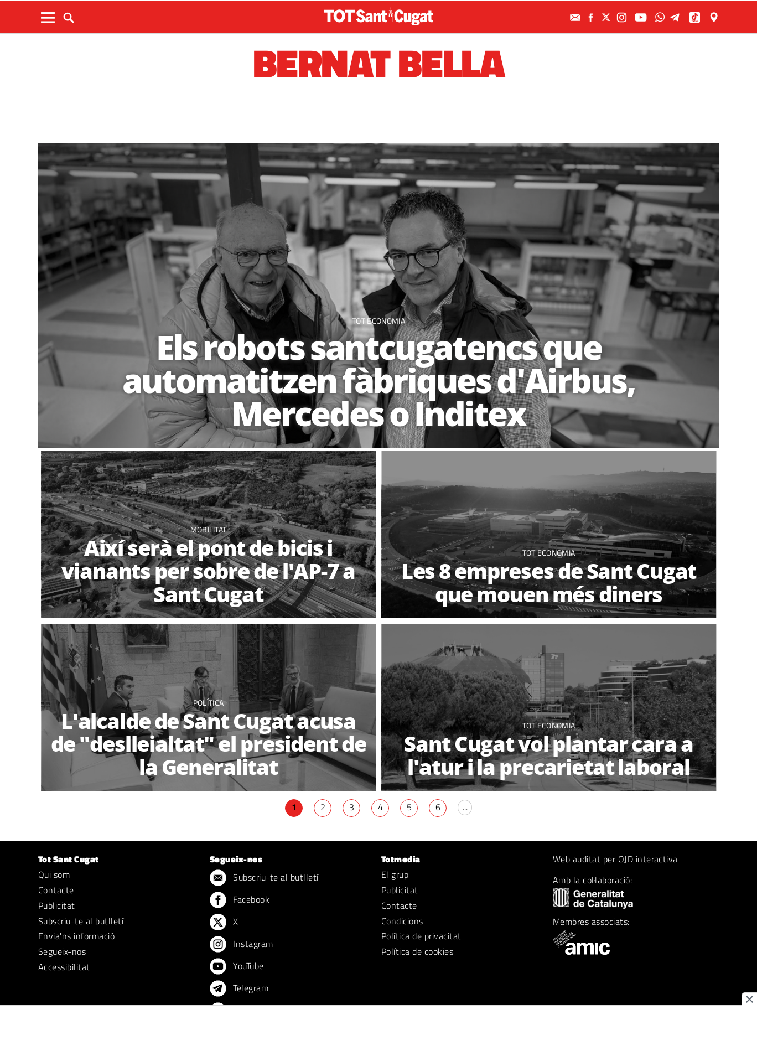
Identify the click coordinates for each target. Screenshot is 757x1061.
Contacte (56, 890)
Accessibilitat (64, 967)
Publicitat (56, 905)
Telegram (239, 989)
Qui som (54, 874)
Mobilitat (208, 529)
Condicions (402, 921)
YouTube (237, 967)
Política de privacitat (421, 936)
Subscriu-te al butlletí (80, 921)
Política (208, 702)
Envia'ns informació (76, 936)
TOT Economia (378, 321)
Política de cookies (417, 951)
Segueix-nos (62, 951)
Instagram (241, 945)
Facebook (239, 900)
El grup (394, 874)
